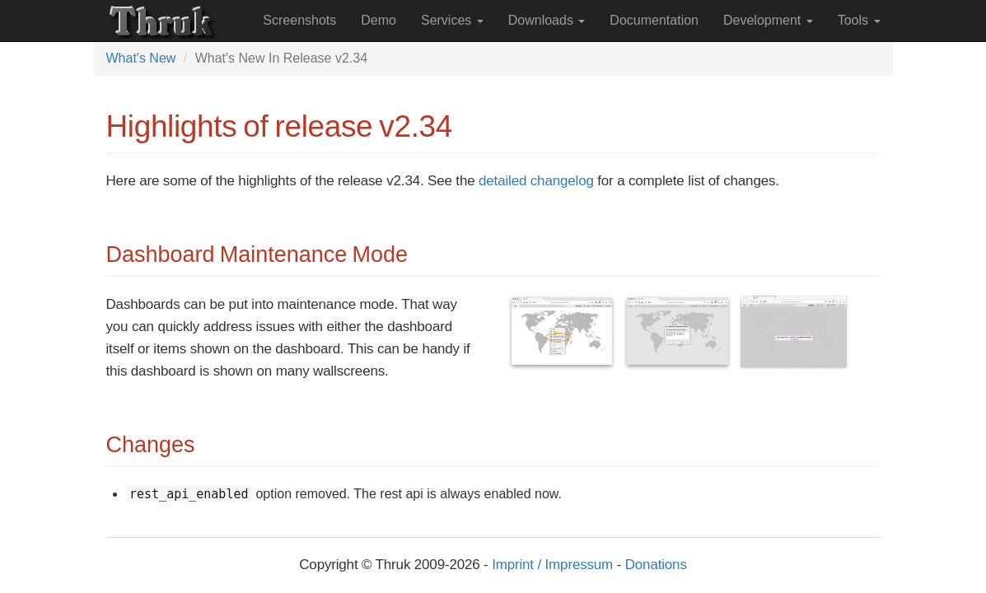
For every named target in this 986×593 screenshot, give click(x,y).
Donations (656, 564)
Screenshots (299, 20)
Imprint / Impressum (552, 564)
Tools (859, 20)
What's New (141, 58)
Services (452, 20)
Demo (378, 20)
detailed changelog (536, 181)
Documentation (654, 20)
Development (768, 20)
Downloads (547, 20)
